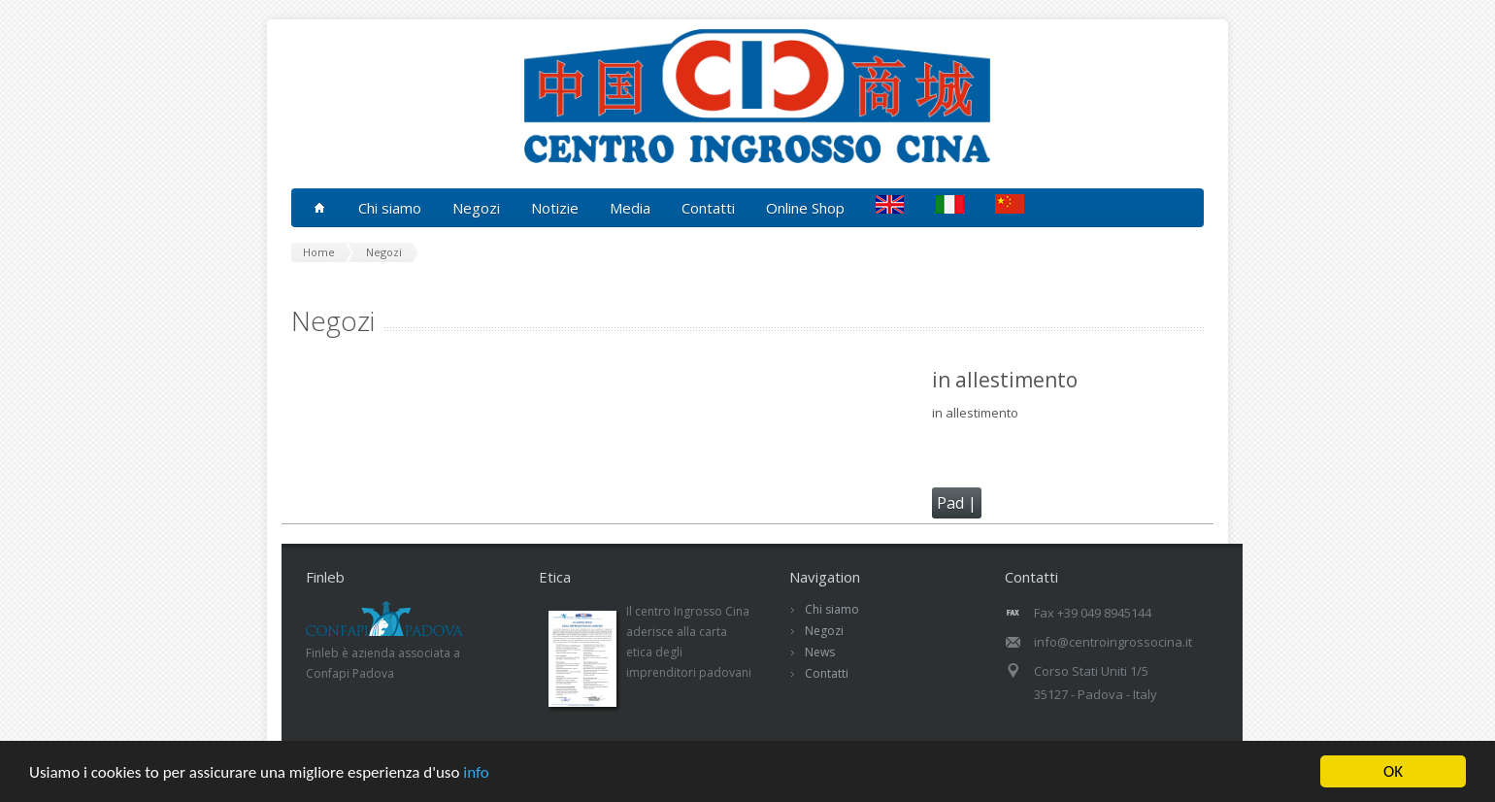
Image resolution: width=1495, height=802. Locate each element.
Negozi (824, 630)
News (820, 652)
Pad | (957, 503)
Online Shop (805, 207)
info (476, 780)
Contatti (708, 207)
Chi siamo (832, 609)
